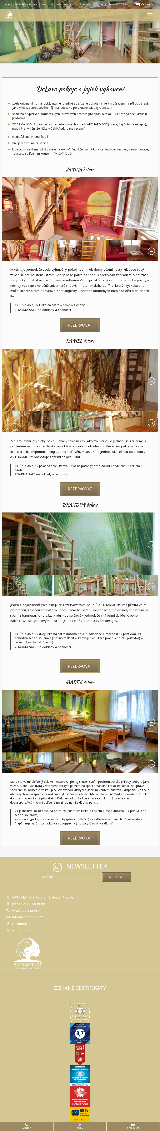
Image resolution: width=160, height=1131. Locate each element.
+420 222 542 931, (120, 4)
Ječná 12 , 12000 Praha (91, 4)
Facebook (19, 922)
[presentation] (8, 209)
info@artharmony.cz (62, 4)
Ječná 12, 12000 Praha (29, 903)
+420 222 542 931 (26, 909)
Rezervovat (80, 325)
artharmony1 (22, 929)
